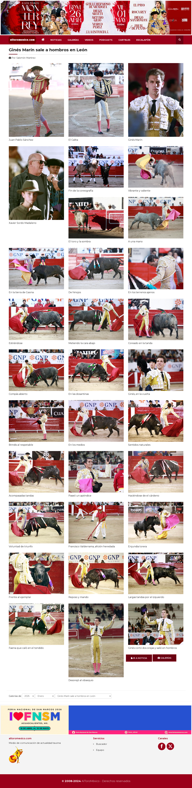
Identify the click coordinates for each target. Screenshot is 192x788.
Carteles (124, 40)
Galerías (73, 40)
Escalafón (143, 40)
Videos (89, 40)
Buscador (101, 744)
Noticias (56, 40)
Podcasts (105, 40)
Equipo (100, 750)
